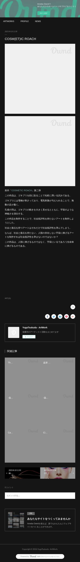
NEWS (38, 21)
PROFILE (25, 21)
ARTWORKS (8, 21)
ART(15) (8, 298)
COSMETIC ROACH (21, 190)
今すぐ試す (44, 13)
